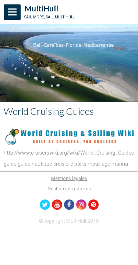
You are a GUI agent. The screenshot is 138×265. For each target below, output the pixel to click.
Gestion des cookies (69, 188)
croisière (63, 164)
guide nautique (35, 164)
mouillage (99, 164)
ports (80, 164)
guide (10, 164)
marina (120, 164)
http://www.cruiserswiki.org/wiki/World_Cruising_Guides (69, 153)
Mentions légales (69, 178)
